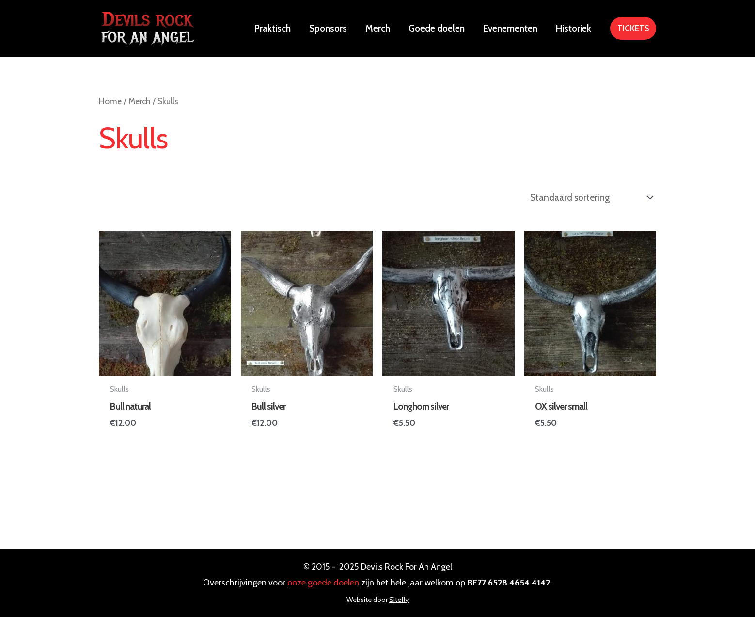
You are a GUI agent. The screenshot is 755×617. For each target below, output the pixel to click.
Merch (377, 28)
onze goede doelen (323, 582)
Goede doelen (437, 28)
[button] (633, 28)
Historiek (573, 28)
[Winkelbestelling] (590, 198)
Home (110, 101)
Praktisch (272, 28)
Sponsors (328, 28)
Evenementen (510, 28)
